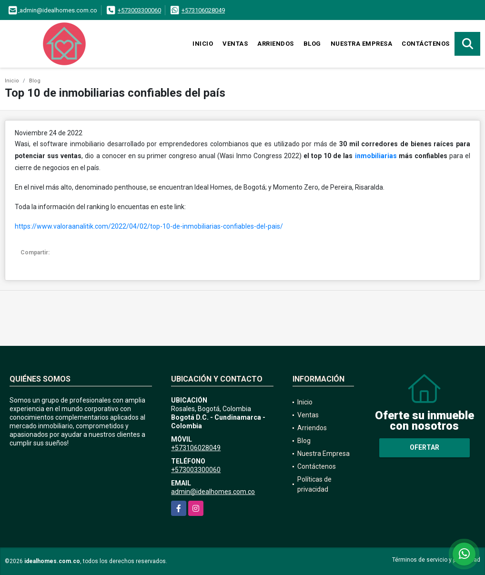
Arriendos (275, 43)
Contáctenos (426, 43)
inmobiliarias (376, 156)
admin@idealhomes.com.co (213, 491)
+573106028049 (203, 10)
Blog (312, 43)
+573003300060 (139, 10)
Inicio (202, 43)
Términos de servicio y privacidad (436, 559)
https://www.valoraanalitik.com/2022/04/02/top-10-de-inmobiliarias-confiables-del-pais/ (149, 226)
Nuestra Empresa (362, 43)
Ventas (235, 43)
